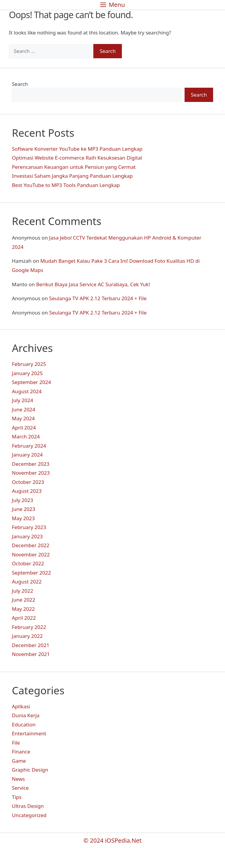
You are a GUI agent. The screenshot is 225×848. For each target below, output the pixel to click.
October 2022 (28, 563)
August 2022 (27, 581)
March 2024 (26, 436)
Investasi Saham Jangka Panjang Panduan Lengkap (72, 175)
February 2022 (29, 627)
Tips (16, 797)
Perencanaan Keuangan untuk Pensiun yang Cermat (74, 166)
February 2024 (29, 445)
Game (19, 760)
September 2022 (31, 572)
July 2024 (22, 400)
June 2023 (23, 509)
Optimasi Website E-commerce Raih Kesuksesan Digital (77, 157)
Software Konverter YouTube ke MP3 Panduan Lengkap (77, 148)
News (18, 778)
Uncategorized (29, 815)
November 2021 (31, 654)
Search (20, 84)
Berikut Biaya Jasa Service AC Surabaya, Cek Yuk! (93, 284)
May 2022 (23, 608)
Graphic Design (30, 769)
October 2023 (28, 482)
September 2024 (31, 382)
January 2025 (27, 373)
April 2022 (24, 617)
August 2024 (27, 391)
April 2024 (24, 427)
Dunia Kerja (26, 715)
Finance (21, 751)
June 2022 (23, 599)
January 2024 (27, 454)
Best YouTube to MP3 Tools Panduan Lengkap (66, 185)
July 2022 (22, 590)
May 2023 (23, 518)
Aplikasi (21, 706)
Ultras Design (28, 806)
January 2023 (27, 536)
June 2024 (23, 409)
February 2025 (29, 364)
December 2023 (30, 463)
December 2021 (30, 645)
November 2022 (31, 554)
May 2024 (23, 418)
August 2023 (27, 490)
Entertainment (29, 733)
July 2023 (22, 500)
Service (20, 787)
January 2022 (27, 636)
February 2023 (29, 527)
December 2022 (30, 545)
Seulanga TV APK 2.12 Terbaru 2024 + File (98, 298)
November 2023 (31, 472)
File (16, 742)
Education (23, 724)
